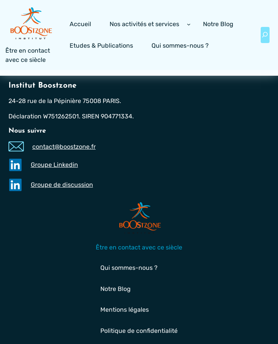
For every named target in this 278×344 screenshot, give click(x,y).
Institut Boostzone (42, 86)
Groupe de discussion (61, 184)
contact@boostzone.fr (63, 146)
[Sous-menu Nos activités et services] (189, 24)
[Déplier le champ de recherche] (265, 35)
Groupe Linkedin (54, 164)
